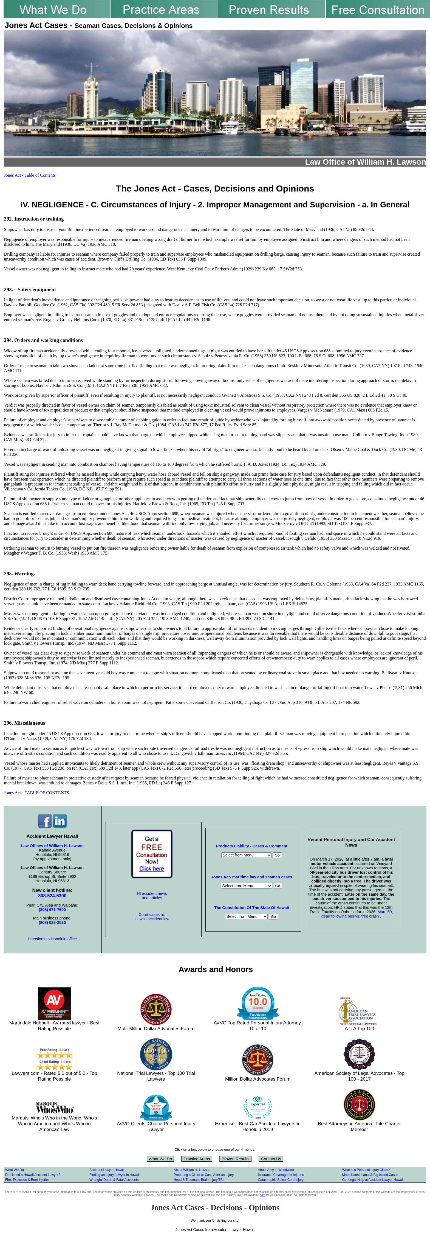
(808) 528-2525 (52, 922)
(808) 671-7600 (52, 909)
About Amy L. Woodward (276, 1170)
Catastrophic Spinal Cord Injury (281, 1180)
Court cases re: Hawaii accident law (152, 916)
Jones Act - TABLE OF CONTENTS (36, 792)
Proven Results (236, 1158)
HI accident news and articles (152, 895)
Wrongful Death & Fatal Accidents (113, 1180)
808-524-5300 (52, 895)
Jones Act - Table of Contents (30, 175)
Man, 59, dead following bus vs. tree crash (357, 914)
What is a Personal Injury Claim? (366, 1170)
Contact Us (271, 1158)
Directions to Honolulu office (52, 939)
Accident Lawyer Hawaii (106, 1170)
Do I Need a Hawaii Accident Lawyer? (32, 1175)
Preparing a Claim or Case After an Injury (204, 1175)
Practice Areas (196, 1158)
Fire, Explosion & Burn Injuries (27, 1180)
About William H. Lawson (192, 1170)
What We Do (160, 1158)
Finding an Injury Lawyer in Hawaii (114, 1175)
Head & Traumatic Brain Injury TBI (199, 1180)
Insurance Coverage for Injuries (281, 1175)
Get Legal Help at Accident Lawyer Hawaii (372, 1180)
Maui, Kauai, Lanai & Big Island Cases (370, 1175)
